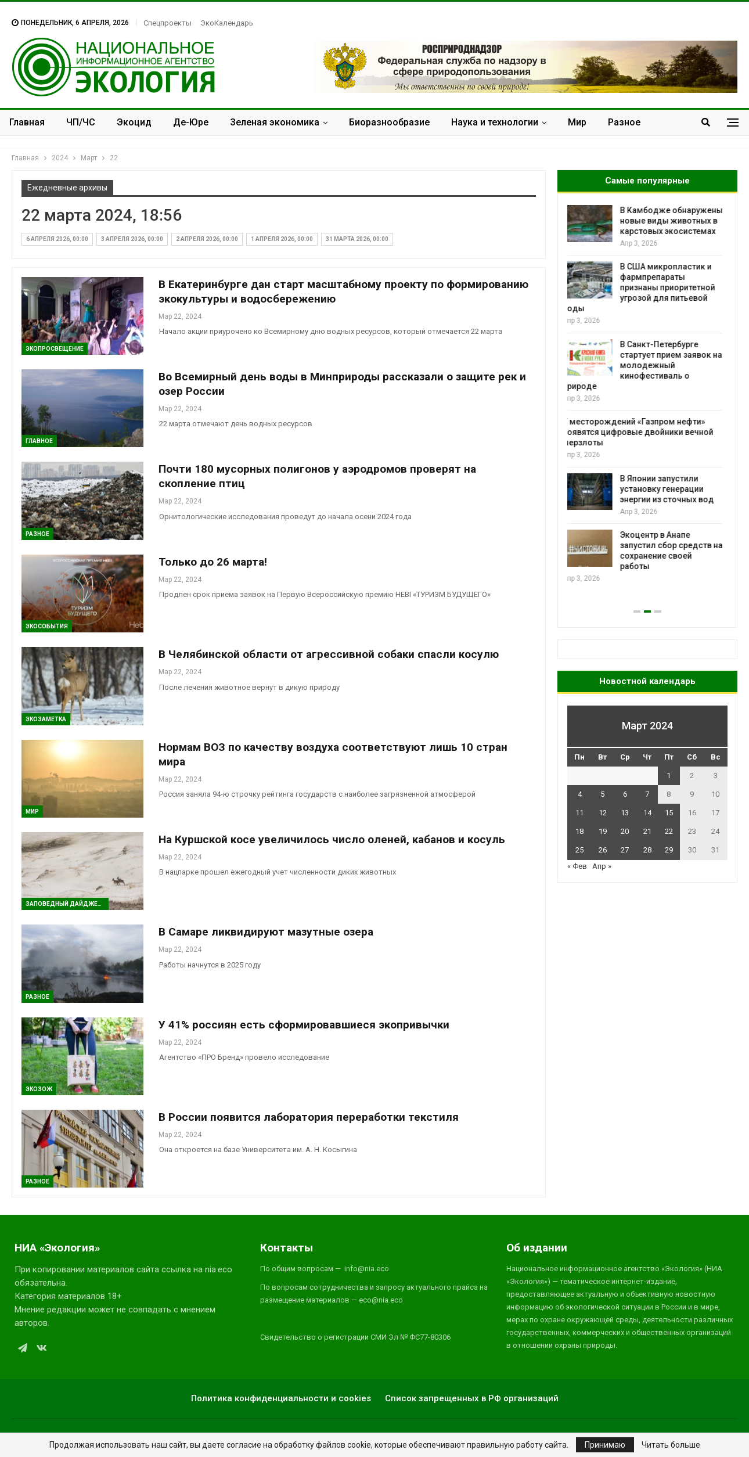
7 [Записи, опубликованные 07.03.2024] (647, 794)
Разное (624, 122)
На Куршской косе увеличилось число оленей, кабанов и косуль (332, 839)
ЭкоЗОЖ (39, 1089)
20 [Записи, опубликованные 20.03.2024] (625, 831)
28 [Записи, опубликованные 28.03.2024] (647, 850)
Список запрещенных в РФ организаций (472, 1398)
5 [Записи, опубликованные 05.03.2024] (602, 794)
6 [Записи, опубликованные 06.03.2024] (625, 794)
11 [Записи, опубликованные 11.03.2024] (579, 812)
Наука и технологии (494, 122)
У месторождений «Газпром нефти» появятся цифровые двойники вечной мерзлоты (642, 432)
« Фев (577, 866)
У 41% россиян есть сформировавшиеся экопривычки (304, 1024)
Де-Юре (190, 122)
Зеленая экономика (274, 122)
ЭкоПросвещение (55, 349)
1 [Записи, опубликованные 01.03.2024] (669, 775)
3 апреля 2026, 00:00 (132, 239)
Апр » (601, 866)
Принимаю (605, 1444)
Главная (27, 122)
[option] (647, 394)
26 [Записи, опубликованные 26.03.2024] (603, 850)
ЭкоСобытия (47, 626)
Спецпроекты (167, 23)
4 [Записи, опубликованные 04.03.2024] (580, 794)
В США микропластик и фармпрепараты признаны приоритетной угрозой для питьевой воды (643, 287)
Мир (577, 122)
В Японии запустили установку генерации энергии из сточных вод (672, 489)
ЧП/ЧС (80, 122)
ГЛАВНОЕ (39, 441)
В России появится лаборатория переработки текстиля (309, 1117)
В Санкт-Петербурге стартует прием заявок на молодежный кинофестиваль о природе (647, 365)
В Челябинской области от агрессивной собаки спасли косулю (329, 654)
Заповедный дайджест (66, 904)
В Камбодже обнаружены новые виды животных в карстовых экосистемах (676, 221)
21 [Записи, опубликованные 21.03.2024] (647, 831)
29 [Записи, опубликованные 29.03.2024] (669, 850)
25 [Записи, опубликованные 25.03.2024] (579, 850)
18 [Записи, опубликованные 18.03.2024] (579, 831)
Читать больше (671, 1445)
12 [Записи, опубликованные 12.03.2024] (603, 812)
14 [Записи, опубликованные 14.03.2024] (647, 812)
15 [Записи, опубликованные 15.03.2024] (669, 812)
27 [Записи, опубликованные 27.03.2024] (625, 850)
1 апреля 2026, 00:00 (282, 239)
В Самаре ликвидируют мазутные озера (266, 931)
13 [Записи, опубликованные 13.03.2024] (625, 812)
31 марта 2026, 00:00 (357, 239)
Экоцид (134, 122)
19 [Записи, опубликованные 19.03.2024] (603, 831)
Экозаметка (46, 719)
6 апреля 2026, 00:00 (57, 239)
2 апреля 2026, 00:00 (207, 239)
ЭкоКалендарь (226, 23)
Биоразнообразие (389, 122)
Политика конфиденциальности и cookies (281, 1398)
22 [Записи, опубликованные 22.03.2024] (669, 831)
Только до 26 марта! (213, 562)
